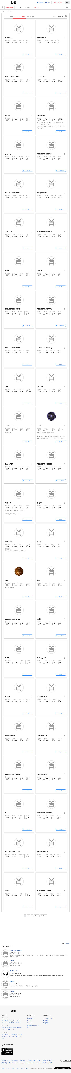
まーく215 (8, 231)
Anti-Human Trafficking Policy (44, 1063)
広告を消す (67, 943)
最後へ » (43, 915)
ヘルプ (29, 1020)
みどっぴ (8, 154)
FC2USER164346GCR (12, 309)
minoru (7, 115)
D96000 (12, 991)
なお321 (39, 503)
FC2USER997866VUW (13, 774)
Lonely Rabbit (42, 735)
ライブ (7, 1068)
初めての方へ (31, 1018)
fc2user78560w (42, 774)
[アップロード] (2, 7)
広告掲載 (4, 1063)
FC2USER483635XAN (12, 348)
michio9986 (41, 115)
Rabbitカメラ (13, 971)
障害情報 (45, 1023)
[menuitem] (67, 2)
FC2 (6, 2)
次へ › (37, 915)
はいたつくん (41, 76)
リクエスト (30, 1023)
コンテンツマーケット (16, 1068)
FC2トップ (4, 1060)
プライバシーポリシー (33, 1060)
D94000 (12, 960)
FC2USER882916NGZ (12, 619)
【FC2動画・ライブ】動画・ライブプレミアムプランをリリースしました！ (11, 1036)
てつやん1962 (41, 658)
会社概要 (22, 1060)
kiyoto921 (8, 37)
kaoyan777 (9, 464)
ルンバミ (40, 541)
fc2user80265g (42, 696)
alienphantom (42, 192)
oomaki (39, 270)
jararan (7, 696)
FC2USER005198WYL (44, 813)
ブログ (26, 1068)
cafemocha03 (10, 735)
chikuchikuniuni (42, 851)
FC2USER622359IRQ (44, 890)
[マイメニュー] (67, 7)
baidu (7, 270)
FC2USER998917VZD (44, 231)
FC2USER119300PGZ (16, 950)
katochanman (10, 813)
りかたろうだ (9, 425)
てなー (3, 11)
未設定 (39, 580)
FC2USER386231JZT (44, 154)
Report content (13, 1063)
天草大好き (9, 541)
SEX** (7, 580)
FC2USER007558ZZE (12, 76)
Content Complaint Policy (27, 1063)
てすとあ (8, 503)
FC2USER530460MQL (12, 192)
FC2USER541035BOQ (44, 464)
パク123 (39, 425)
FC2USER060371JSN (12, 851)
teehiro (12, 981)
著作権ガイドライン (48, 1060)
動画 (2, 1068)
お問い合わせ (14, 1060)
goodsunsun (41, 37)
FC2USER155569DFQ (44, 348)
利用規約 (45, 1020)
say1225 (40, 386)
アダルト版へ (58, 2)
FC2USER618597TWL (44, 309)
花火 (6, 386)
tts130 (7, 658)
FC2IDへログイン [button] (43, 2)
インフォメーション (49, 1018)
